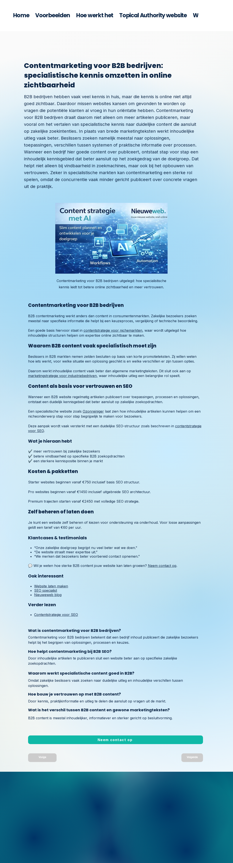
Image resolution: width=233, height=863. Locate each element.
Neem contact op (162, 565)
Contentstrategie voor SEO (56, 614)
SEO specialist (45, 590)
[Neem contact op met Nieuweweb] (115, 739)
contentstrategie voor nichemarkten (113, 330)
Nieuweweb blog (48, 595)
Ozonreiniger (93, 411)
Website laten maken (51, 586)
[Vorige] (42, 757)
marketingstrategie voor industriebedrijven (62, 376)
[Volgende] (192, 757)
